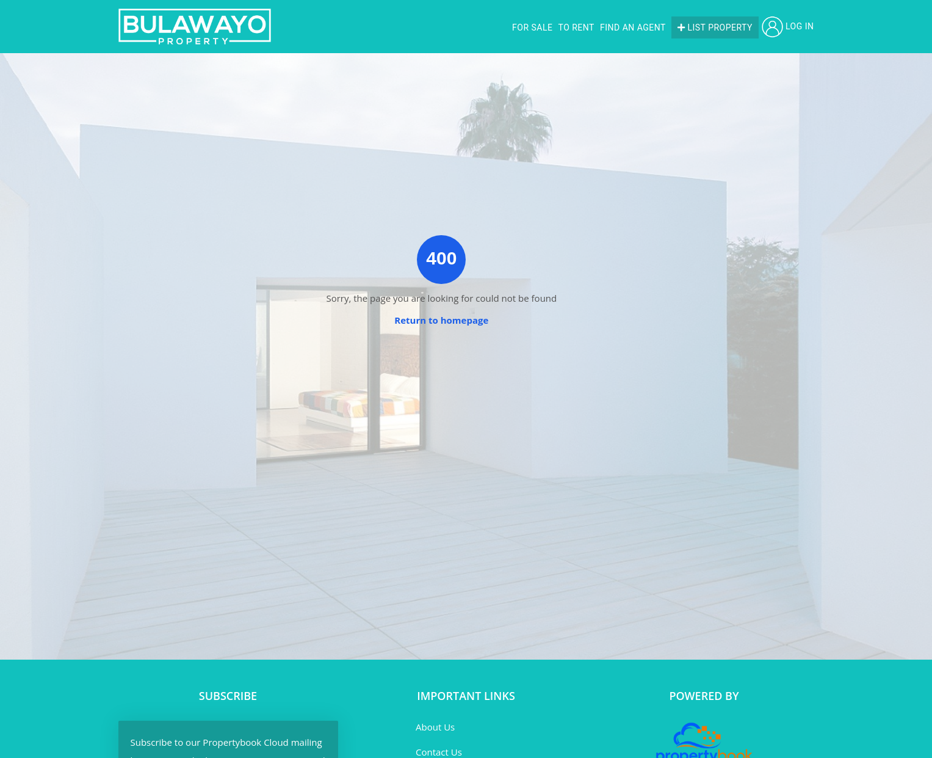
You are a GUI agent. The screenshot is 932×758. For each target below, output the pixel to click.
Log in (788, 26)
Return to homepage (441, 320)
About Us (435, 727)
